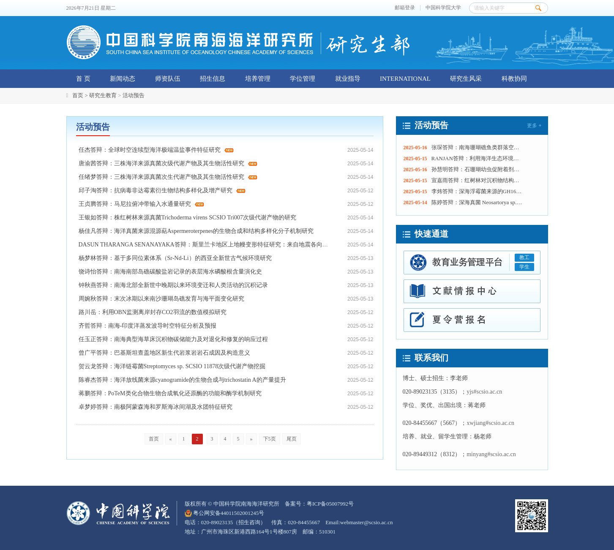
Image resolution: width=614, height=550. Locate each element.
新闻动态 (122, 78)
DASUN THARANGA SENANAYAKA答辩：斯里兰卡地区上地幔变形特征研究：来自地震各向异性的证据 (215, 244)
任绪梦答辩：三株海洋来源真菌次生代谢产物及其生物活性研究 (168, 177)
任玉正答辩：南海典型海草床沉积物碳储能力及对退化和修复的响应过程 (173, 339)
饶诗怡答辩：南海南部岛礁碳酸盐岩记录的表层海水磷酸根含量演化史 (170, 271)
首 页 (83, 78)
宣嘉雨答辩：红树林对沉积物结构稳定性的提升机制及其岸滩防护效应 (477, 180)
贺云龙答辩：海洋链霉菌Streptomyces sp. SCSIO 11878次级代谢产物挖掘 (172, 366)
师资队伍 (167, 78)
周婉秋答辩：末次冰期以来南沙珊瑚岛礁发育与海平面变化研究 (161, 299)
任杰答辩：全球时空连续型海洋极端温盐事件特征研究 (156, 150)
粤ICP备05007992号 (330, 504)
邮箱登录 (405, 8)
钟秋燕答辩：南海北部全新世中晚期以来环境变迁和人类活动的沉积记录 (173, 285)
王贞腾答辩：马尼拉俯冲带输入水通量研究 (142, 204)
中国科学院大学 (443, 8)
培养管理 (257, 78)
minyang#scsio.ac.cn (491, 454)
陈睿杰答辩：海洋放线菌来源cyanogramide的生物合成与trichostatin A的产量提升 (182, 380)
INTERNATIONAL (405, 78)
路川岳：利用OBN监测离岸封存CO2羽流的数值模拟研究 (152, 312)
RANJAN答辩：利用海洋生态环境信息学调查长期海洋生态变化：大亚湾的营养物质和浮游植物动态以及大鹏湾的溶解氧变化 (477, 158)
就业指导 (347, 78)
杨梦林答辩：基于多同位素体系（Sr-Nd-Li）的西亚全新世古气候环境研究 (175, 258)
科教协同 (514, 78)
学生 (524, 267)
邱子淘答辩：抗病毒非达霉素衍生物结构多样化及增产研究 (162, 190)
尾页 (292, 439)
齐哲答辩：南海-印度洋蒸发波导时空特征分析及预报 (148, 326)
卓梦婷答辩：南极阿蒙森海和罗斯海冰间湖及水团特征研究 (155, 407)
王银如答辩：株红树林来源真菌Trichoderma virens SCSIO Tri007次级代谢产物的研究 (188, 217)
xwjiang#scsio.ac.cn (490, 423)
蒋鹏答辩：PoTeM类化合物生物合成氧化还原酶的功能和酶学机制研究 (170, 393)
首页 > (80, 95)
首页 (154, 439)
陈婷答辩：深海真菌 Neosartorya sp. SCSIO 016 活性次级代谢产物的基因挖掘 (477, 202)
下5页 (269, 439)
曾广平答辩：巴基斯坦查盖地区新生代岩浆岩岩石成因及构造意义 (164, 353)
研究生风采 (466, 78)
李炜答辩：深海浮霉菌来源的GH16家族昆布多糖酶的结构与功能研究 (477, 191)
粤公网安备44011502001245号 (225, 513)
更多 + (534, 126)
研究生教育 (103, 95)
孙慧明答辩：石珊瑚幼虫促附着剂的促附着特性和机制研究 (477, 169)
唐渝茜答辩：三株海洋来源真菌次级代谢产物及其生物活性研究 (168, 163)
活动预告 (134, 95)
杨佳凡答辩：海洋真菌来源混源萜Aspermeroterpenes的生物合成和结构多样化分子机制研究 (196, 231)
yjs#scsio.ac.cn (484, 392)
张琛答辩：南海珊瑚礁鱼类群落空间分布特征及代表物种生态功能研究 (477, 147)
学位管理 (302, 78)
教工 (524, 257)
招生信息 (212, 78)
